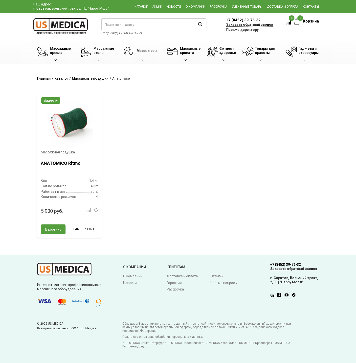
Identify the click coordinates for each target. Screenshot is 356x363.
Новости (174, 6)
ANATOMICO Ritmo (61, 163)
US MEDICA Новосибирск (184, 343)
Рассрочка (218, 6)
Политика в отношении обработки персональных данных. (162, 337)
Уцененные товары (247, 6)
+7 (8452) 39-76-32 (243, 20)
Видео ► (51, 100)
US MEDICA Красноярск (255, 343)
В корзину (53, 229)
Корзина (306, 21)
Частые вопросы (223, 283)
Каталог (141, 6)
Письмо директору (242, 30)
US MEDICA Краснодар (220, 343)
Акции (157, 6)
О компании (195, 6)
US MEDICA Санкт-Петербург (144, 343)
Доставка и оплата (282, 6)
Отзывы (216, 276)
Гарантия (174, 283)
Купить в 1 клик (83, 229)
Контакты (311, 6)
